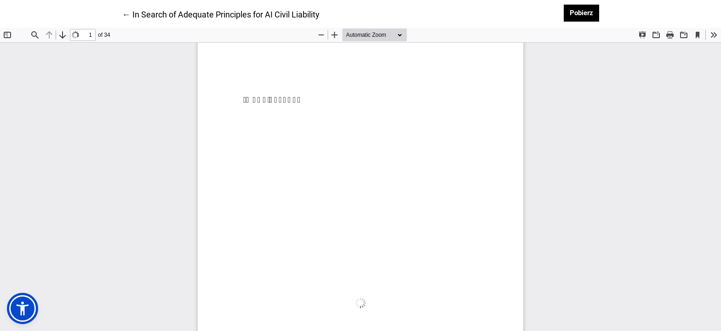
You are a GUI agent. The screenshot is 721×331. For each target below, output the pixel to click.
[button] (22, 308)
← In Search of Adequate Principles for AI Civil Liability (221, 13)
